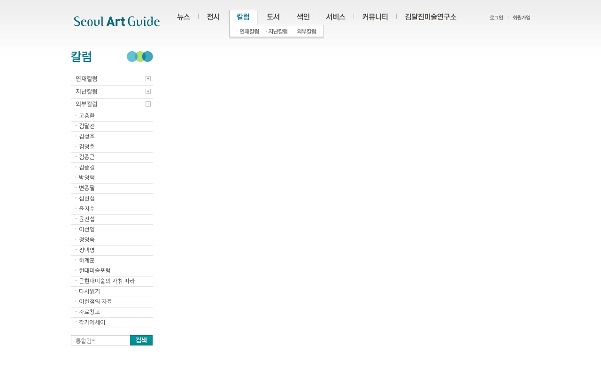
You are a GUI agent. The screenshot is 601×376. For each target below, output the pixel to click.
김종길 (87, 167)
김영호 (87, 147)
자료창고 (89, 312)
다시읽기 (89, 291)
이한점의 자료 (95, 302)
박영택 (87, 178)
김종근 (87, 157)
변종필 (87, 188)
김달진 (87, 126)
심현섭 (87, 198)
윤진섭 (87, 219)
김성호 (87, 136)
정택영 (87, 250)
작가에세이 (92, 322)
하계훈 (87, 260)
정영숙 (87, 240)
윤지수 (87, 209)
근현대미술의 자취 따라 (107, 281)
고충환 (87, 116)
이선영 (87, 229)
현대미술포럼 (95, 271)
